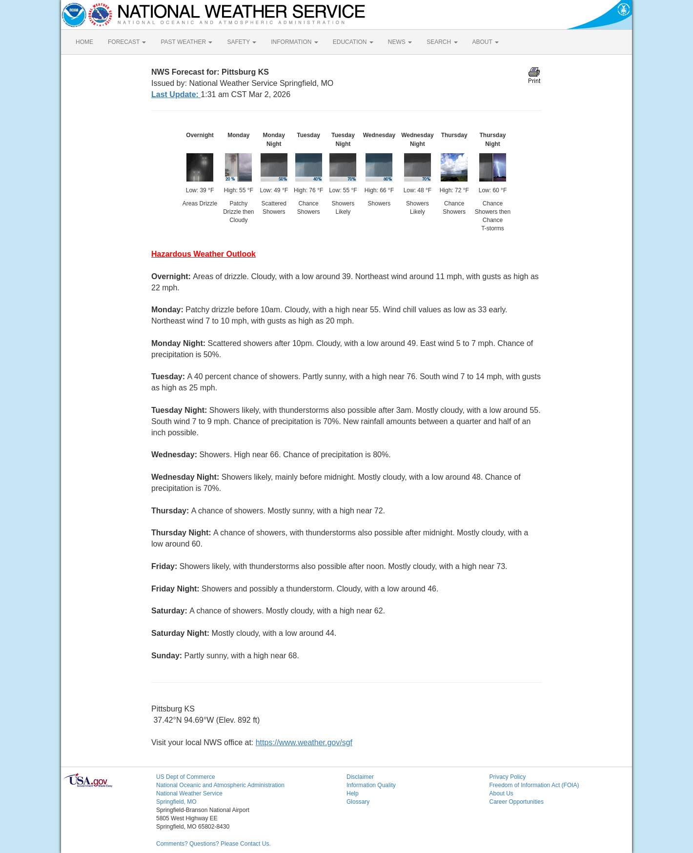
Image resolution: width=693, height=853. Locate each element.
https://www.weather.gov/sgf (304, 742)
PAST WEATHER (186, 42)
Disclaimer (360, 776)
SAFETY (241, 42)
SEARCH (442, 42)
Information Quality (371, 785)
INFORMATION (294, 42)
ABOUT (485, 42)
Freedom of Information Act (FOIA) (534, 785)
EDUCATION (353, 42)
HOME (84, 42)
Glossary (357, 801)
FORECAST (127, 42)
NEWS (400, 42)
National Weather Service (189, 793)
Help (352, 793)
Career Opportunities (516, 801)
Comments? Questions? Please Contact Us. (213, 843)
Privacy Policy (507, 776)
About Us (501, 793)
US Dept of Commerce (185, 776)
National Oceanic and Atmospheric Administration (220, 785)
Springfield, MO (176, 801)
